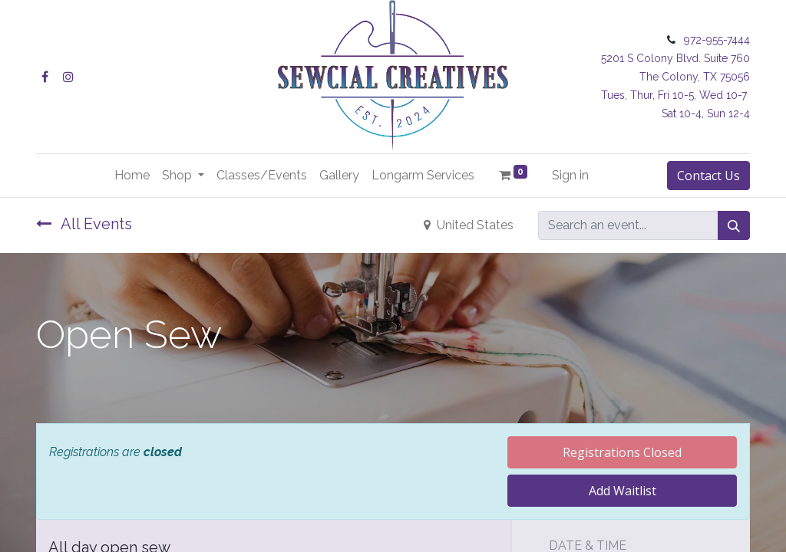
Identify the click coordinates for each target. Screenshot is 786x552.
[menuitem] (132, 175)
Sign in (570, 175)
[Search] (734, 225)
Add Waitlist (622, 490)
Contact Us (708, 175)
